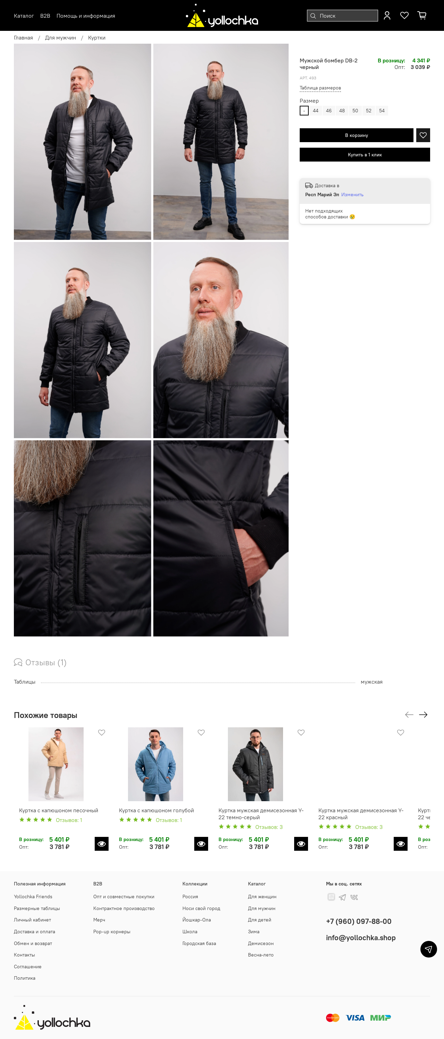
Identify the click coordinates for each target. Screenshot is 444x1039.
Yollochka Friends (33, 896)
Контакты (24, 955)
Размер (309, 100)
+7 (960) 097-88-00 (359, 921)
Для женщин (262, 896)
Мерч (99, 920)
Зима (253, 931)
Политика (24, 978)
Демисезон (261, 943)
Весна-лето (261, 955)
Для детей (259, 920)
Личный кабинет (32, 920)
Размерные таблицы (37, 908)
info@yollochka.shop (361, 937)
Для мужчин (60, 37)
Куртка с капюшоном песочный (53, 817)
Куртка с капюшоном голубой (158, 817)
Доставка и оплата (34, 931)
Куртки (96, 37)
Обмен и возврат (33, 943)
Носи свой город (201, 908)
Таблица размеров (320, 88)
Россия (190, 896)
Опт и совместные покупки (123, 896)
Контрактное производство (124, 908)
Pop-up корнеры (111, 931)
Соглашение (28, 966)
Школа (189, 931)
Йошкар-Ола (196, 920)
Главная (23, 37)
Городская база (199, 943)
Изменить (352, 194)
